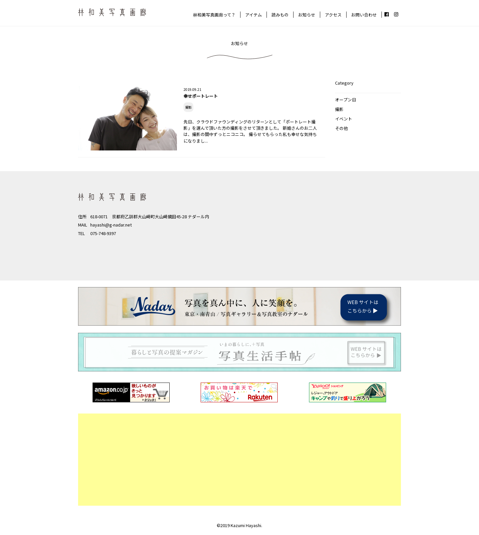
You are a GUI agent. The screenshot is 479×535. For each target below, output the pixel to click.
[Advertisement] (239, 460)
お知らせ (306, 15)
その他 (341, 128)
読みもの (280, 15)
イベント (343, 119)
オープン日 (345, 99)
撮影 (339, 109)
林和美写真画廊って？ (214, 15)
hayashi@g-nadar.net (111, 225)
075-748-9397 (103, 233)
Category (344, 83)
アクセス (333, 15)
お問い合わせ (364, 15)
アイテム (253, 15)
